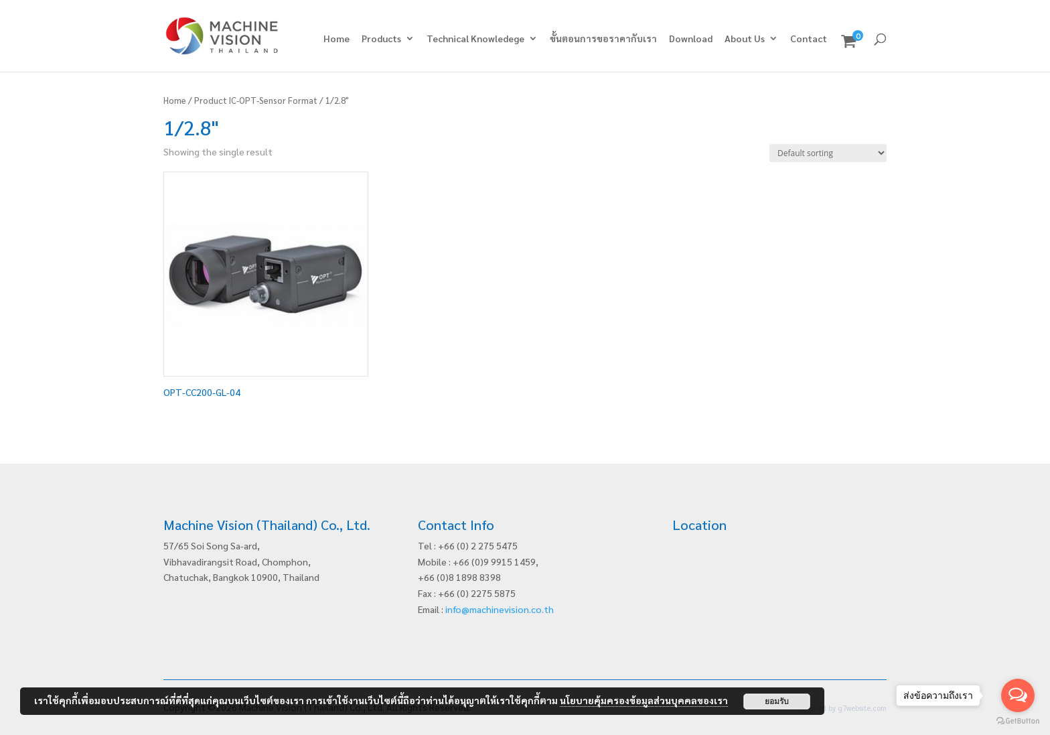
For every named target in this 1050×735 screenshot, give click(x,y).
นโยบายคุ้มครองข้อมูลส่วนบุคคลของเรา (644, 700)
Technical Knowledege (475, 39)
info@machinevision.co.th (499, 609)
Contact (808, 39)
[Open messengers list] (1018, 695)
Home (336, 39)
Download (690, 39)
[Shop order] (828, 153)
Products (381, 39)
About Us (745, 39)
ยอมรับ (777, 701)
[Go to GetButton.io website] (1017, 721)
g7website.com (862, 708)
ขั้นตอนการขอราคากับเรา (603, 39)
